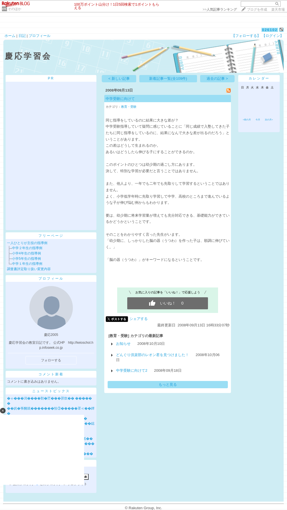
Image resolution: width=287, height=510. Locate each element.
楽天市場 (278, 9)
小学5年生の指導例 (26, 259)
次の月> (269, 119)
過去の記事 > (217, 78)
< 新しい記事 (119, 78)
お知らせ (123, 343)
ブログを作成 (257, 9)
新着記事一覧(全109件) (168, 78)
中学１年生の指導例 (27, 264)
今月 (258, 119)
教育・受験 (128, 106)
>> (220, 9)
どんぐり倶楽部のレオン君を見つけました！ (152, 355)
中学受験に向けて (120, 99)
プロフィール (39, 36)
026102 (269, 30)
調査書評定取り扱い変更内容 (29, 269)
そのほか (14, 9)
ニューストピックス (51, 391)
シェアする (138, 319)
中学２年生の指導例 (27, 248)
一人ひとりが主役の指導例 (27, 243)
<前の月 (247, 119)
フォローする (51, 360)
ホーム (9, 36)
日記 (22, 36)
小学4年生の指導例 (26, 253)
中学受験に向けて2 (131, 370)
